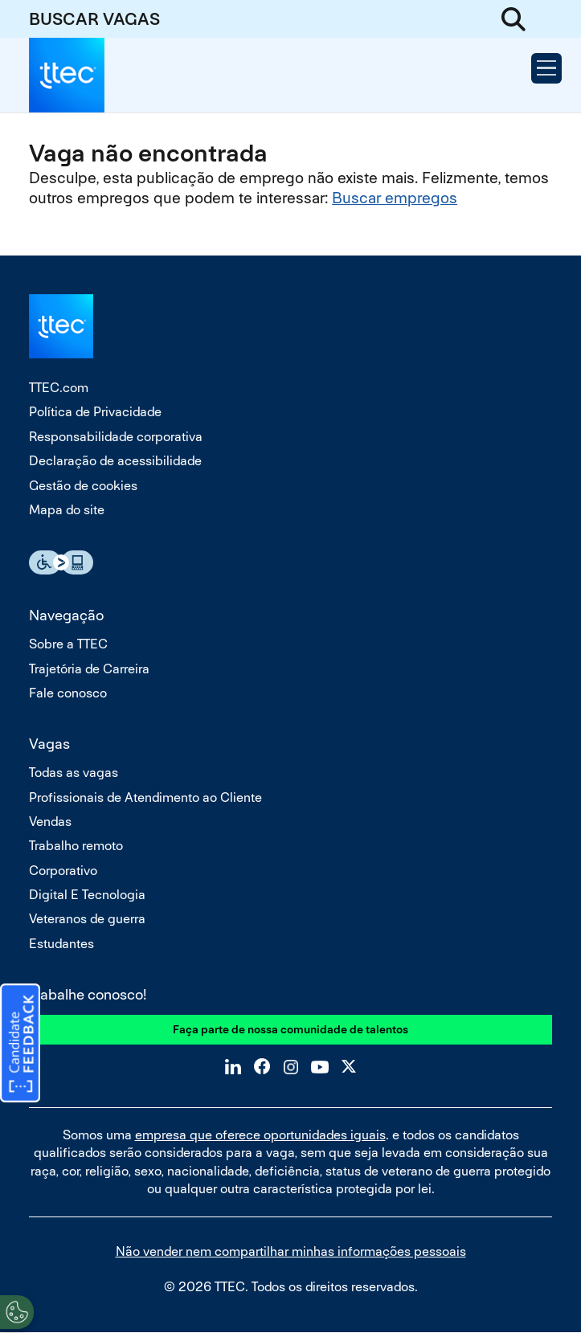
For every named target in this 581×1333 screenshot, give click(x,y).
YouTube (320, 1066)
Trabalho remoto (76, 845)
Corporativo (63, 870)
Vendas (50, 821)
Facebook (262, 1066)
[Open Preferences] (17, 1312)
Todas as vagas (73, 772)
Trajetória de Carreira (89, 668)
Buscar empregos (394, 198)
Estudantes (61, 943)
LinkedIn (233, 1066)
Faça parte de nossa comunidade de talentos (290, 1029)
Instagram (291, 1066)
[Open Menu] (546, 68)
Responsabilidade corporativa (116, 436)
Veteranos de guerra (87, 918)
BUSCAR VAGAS (94, 19)
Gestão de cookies (83, 485)
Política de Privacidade (95, 411)
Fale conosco (68, 693)
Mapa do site (66, 509)
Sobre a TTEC (68, 644)
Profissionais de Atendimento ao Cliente (145, 797)
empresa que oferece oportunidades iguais (260, 1135)
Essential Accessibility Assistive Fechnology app (61, 562)
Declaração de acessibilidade (115, 460)
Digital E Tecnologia (87, 894)
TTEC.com (58, 387)
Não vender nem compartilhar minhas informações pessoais (291, 1251)
